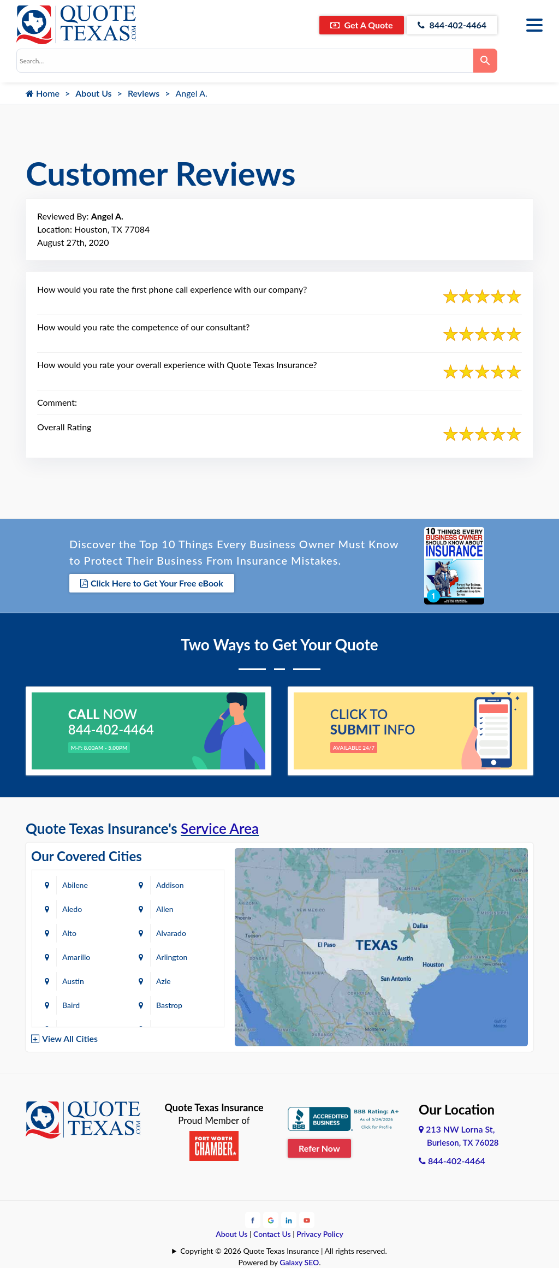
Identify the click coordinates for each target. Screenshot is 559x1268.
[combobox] (244, 61)
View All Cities (70, 1038)
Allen (164, 909)
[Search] (485, 61)
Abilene (75, 885)
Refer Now (319, 1148)
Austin (73, 981)
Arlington (171, 957)
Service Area (220, 828)
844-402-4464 (452, 25)
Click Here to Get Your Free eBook (151, 583)
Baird (71, 1005)
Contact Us (272, 1234)
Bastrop (169, 1005)
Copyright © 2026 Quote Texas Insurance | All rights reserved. (283, 1250)
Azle (163, 981)
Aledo (72, 909)
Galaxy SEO (299, 1262)
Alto (69, 933)
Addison (169, 885)
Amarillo (76, 957)
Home (43, 93)
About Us (93, 93)
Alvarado (171, 933)
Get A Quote (361, 25)
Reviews (143, 93)
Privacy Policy (319, 1234)
